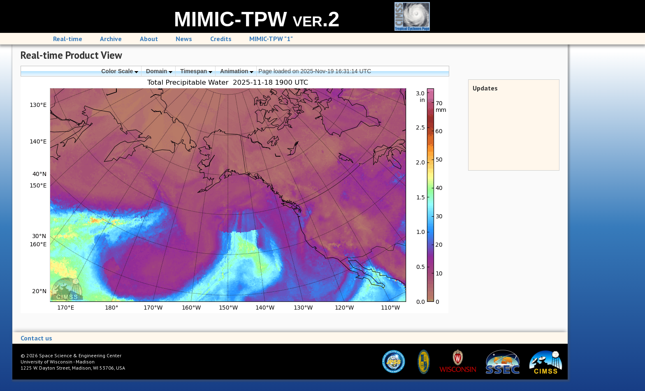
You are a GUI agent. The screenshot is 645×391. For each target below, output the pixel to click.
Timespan (196, 71)
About (149, 39)
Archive (111, 39)
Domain (159, 71)
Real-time (67, 39)
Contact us (36, 338)
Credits (221, 39)
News (184, 39)
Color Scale (119, 71)
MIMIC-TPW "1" (271, 39)
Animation (236, 71)
